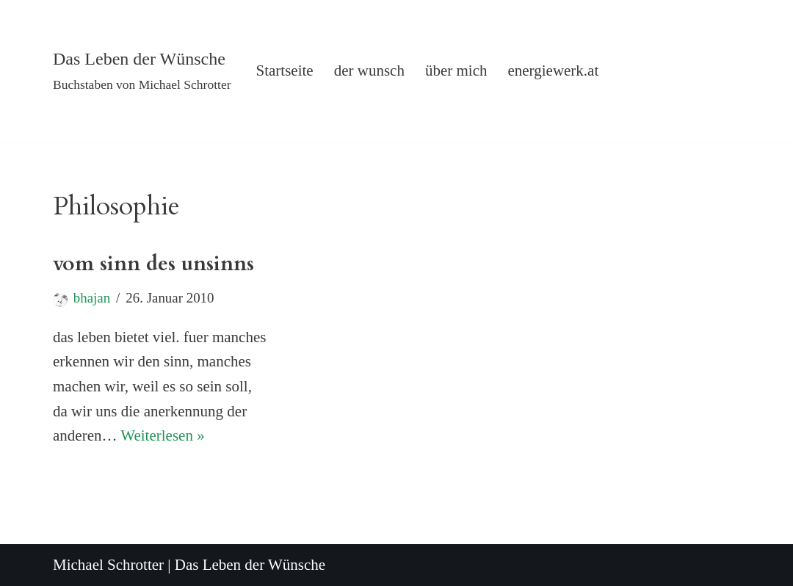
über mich (456, 70)
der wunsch (369, 70)
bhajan (91, 297)
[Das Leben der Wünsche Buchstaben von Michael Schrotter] (142, 71)
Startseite (285, 70)
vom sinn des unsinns (153, 264)
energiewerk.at (552, 70)
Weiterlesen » (162, 435)
